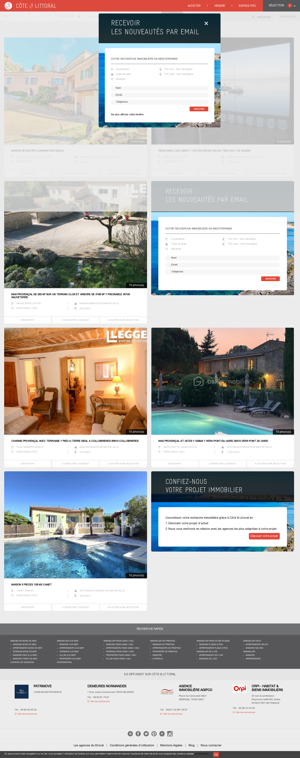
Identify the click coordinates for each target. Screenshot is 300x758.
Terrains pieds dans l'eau (120, 652)
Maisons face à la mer (25, 655)
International (64, 662)
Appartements (253, 659)
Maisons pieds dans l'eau (119, 644)
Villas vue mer (67, 655)
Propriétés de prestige (165, 652)
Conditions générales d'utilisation (132, 745)
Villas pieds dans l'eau (118, 659)
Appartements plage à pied (213, 648)
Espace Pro (247, 6)
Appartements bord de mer (27, 648)
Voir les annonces (27, 714)
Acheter (194, 6)
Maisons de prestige (164, 644)
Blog (192, 745)
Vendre (219, 6)
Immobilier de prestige (162, 641)
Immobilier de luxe (207, 652)
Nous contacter (211, 745)
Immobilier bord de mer (23, 641)
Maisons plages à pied (211, 644)
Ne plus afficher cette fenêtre (127, 115)
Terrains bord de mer (25, 652)
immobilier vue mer (67, 641)
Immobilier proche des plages (213, 641)
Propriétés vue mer (70, 659)
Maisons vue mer (68, 644)
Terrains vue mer (68, 652)
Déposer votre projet (264, 536)
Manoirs (157, 655)
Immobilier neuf (252, 641)
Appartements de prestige (167, 648)
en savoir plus (202, 754)
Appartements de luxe (211, 655)
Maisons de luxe (208, 659)
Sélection (280, 5)
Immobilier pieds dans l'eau (118, 641)
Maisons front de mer (25, 659)
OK (216, 754)
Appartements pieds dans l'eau (122, 648)
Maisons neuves (254, 648)
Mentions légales (171, 745)
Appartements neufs (257, 644)
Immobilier (249, 652)
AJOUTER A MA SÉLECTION (123, 320)
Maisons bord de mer (24, 644)
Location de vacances (22, 662)
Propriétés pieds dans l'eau (121, 655)
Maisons (250, 655)
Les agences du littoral (89, 745)
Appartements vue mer (71, 648)
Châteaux (158, 659)
